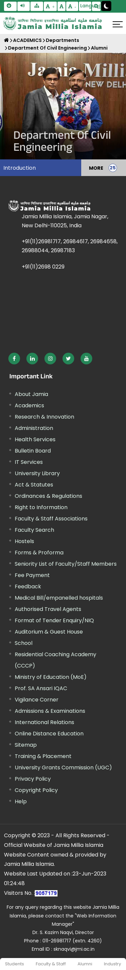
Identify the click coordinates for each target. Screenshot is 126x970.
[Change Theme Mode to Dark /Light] (106, 6)
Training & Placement (43, 756)
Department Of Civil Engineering (47, 48)
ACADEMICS (27, 40)
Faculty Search (34, 530)
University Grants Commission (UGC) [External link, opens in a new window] (63, 767)
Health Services (35, 439)
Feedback (28, 586)
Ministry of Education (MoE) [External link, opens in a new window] (51, 677)
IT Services (29, 462)
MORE (96, 167)
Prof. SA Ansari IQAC (41, 688)
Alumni (85, 964)
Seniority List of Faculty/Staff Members (66, 564)
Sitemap (26, 745)
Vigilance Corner (36, 699)
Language (86, 5)
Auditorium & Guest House (49, 632)
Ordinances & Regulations (48, 496)
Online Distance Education (49, 733)
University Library (37, 473)
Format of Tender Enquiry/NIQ (54, 620)
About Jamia (31, 394)
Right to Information (41, 507)
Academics (29, 405)
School (23, 643)
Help (21, 801)
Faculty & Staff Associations (51, 518)
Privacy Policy (33, 779)
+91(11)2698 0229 (43, 267)
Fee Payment (32, 575)
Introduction (19, 168)
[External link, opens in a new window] (14, 358)
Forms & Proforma (39, 552)
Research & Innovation (44, 417)
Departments (62, 40)
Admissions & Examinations (50, 711)
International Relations (44, 722)
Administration (34, 428)
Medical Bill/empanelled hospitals (59, 598)
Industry (112, 964)
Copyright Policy (36, 790)
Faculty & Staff (51, 964)
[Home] (6, 40)
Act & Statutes (34, 484)
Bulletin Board (33, 451)
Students (14, 964)
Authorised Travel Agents (48, 609)
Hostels (24, 541)
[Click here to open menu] (118, 24)
